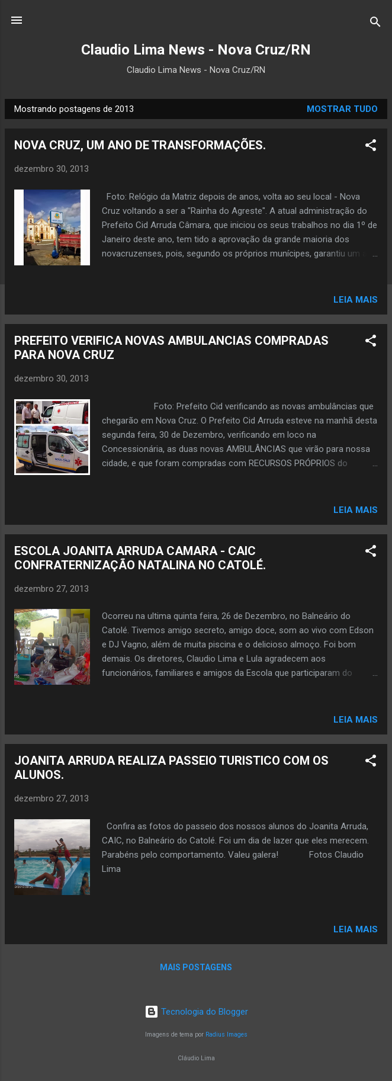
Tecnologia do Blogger (196, 1011)
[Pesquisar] (375, 24)
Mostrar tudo (342, 109)
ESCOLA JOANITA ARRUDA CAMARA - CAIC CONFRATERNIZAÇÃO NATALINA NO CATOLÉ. (140, 558)
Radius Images (226, 1034)
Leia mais (355, 299)
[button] (371, 147)
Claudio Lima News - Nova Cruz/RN (196, 49)
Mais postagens (196, 967)
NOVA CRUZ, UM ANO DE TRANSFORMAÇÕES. (140, 145)
